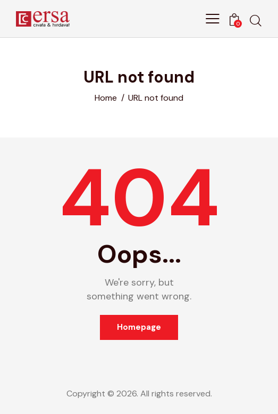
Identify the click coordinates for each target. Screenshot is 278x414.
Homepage (139, 327)
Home (106, 98)
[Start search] (256, 20)
